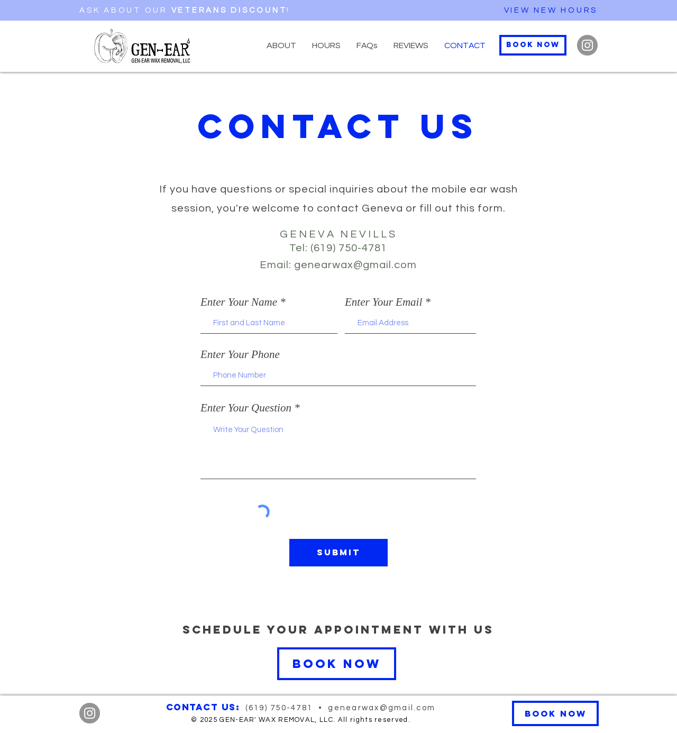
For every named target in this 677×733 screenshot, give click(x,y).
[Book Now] (532, 45)
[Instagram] (587, 45)
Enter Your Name (238, 302)
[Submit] (338, 552)
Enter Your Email (383, 302)
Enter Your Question (245, 408)
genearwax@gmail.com (355, 265)
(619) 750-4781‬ (348, 248)
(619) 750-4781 (280, 708)
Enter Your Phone (240, 354)
